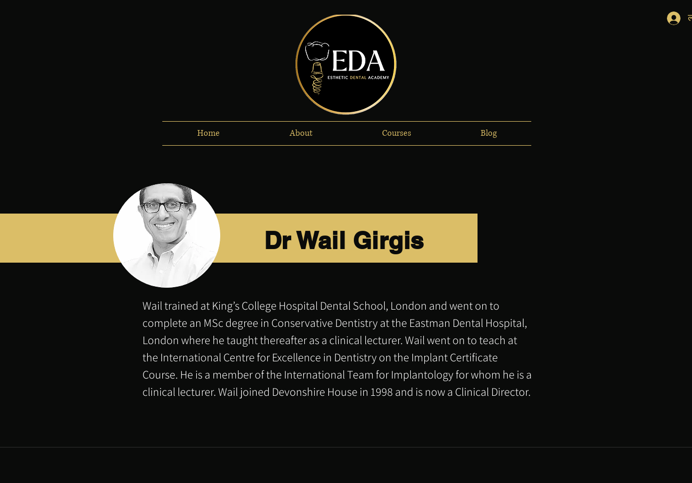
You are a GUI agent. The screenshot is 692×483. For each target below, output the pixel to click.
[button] (301, 133)
